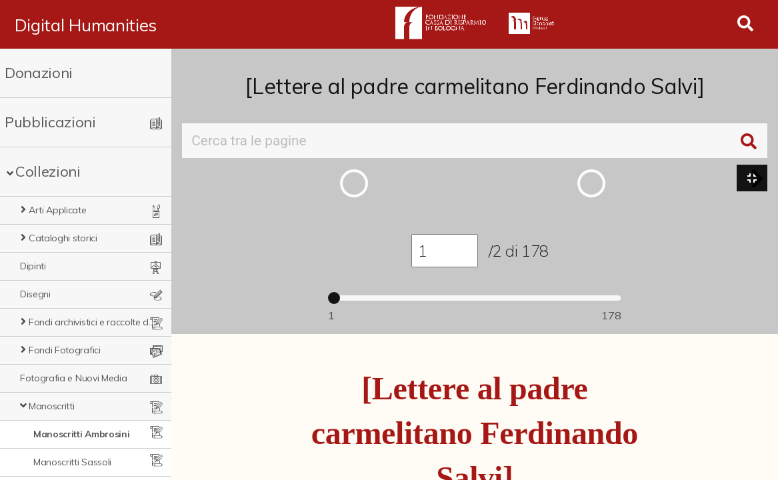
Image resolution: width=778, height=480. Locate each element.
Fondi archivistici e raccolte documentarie (93, 322)
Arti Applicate (58, 210)
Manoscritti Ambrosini (81, 434)
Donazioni (39, 72)
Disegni (35, 294)
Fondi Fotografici (65, 350)
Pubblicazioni (50, 122)
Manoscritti (51, 406)
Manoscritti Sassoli (72, 462)
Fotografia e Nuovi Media (73, 378)
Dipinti (33, 266)
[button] (757, 179)
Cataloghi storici (63, 238)
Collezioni (48, 171)
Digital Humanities (86, 24)
